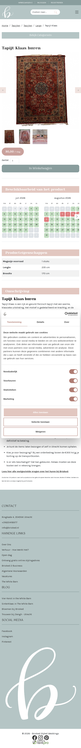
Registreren (57, 2)
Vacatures (7, 576)
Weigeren (40, 431)
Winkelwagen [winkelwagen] (25, 2)
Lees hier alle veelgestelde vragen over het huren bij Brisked (35, 471)
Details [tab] (40, 322)
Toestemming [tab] (14, 322)
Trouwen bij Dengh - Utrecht (17, 614)
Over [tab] (66, 322)
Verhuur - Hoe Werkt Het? (15, 550)
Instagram (7, 636)
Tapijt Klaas (51, 25)
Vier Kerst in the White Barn (16, 598)
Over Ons (6, 545)
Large (38, 25)
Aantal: (5, 160)
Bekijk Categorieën (40, 35)
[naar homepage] (8, 12)
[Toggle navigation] (76, 12)
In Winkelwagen (40, 168)
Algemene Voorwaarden (14, 571)
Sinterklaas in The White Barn (17, 604)
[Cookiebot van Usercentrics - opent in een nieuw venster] (65, 314)
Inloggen (41, 2)
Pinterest (6, 642)
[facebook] (34, 738)
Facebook (7, 631)
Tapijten (16, 25)
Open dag (7, 555)
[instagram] (40, 738)
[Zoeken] (55, 12)
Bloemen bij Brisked (13, 609)
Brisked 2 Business (12, 566)
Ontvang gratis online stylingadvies (21, 560)
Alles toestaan (40, 412)
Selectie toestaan (40, 422)
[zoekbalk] (41, 12)
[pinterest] (46, 738)
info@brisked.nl (10, 528)
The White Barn (10, 582)
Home (5, 25)
